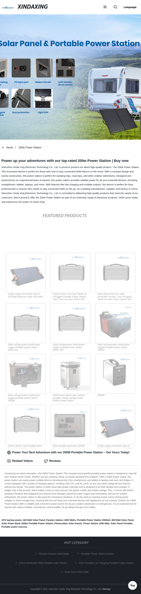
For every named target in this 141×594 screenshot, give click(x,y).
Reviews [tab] (52, 461)
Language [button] (130, 7)
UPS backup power (11, 520)
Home (9, 147)
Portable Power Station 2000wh (93, 520)
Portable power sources (14, 527)
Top (132, 585)
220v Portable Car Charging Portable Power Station (107, 563)
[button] (105, 7)
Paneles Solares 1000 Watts (61, 520)
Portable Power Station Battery (98, 553)
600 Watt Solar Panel (123, 520)
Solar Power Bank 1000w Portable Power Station (27, 523)
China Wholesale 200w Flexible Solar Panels (44, 563)
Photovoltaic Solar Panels (68, 523)
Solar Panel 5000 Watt (77, 572)
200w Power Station (30, 147)
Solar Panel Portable (121, 523)
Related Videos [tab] (20, 461)
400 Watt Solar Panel (34, 520)
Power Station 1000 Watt (96, 523)
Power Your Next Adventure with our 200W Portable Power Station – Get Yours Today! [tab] (68, 452)
